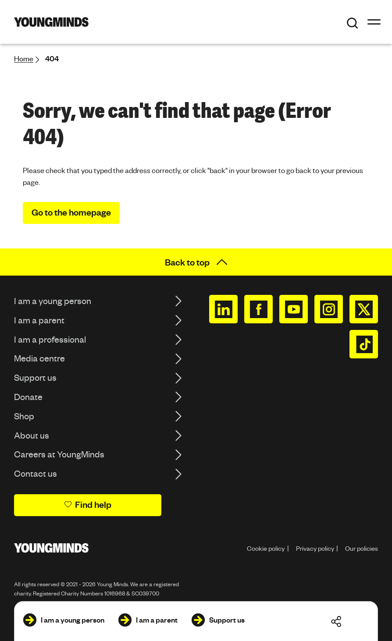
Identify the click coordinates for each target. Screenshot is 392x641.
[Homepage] (51, 22)
